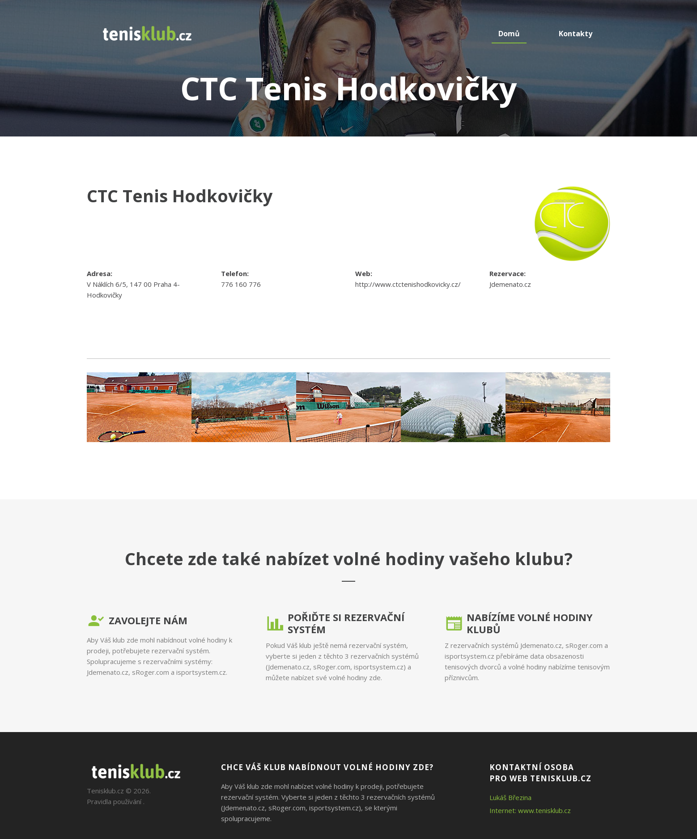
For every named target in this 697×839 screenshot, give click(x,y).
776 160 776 (241, 284)
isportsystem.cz (201, 672)
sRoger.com (150, 672)
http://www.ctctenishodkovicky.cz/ (408, 284)
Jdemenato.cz (510, 284)
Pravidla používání (114, 801)
